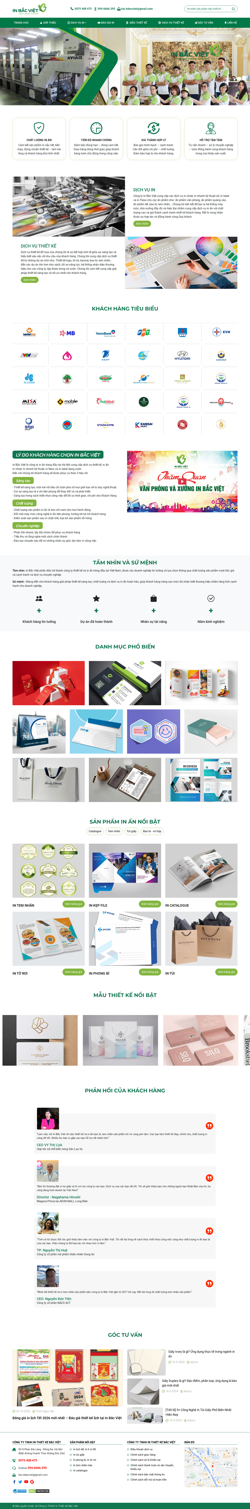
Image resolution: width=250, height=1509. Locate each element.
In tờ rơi (91, 1459)
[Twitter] (20, 1481)
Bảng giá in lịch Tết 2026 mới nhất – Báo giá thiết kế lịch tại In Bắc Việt (67, 1418)
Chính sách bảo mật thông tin (148, 1474)
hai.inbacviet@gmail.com (135, 8)
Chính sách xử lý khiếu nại (146, 1459)
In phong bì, (80, 1459)
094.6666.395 (104, 8)
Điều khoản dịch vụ (141, 1449)
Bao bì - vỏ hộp (152, 831)
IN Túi (170, 973)
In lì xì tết (90, 1449)
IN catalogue (177, 905)
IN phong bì (99, 973)
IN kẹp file (98, 905)
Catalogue (95, 831)
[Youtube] (26, 1481)
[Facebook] (14, 1481)
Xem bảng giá (73, 903)
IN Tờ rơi (20, 973)
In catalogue (80, 1470)
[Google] (32, 1481)
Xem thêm (142, 223)
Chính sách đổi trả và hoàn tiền (148, 1479)
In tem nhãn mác (83, 1465)
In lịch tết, (79, 1449)
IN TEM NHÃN (23, 905)
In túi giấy (78, 1454)
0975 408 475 (81, 8)
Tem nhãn (114, 831)
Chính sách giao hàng (143, 1454)
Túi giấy (131, 831)
